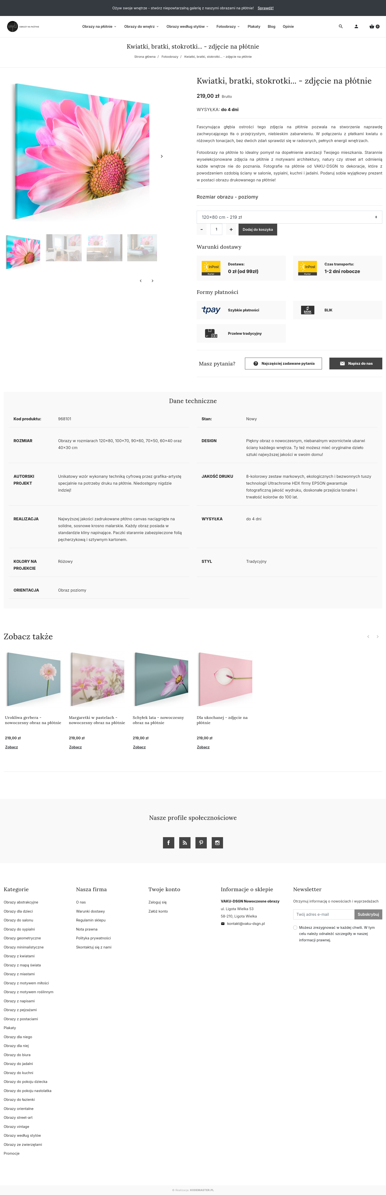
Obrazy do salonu (18, 920)
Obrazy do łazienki (19, 1099)
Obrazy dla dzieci (18, 911)
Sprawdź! (266, 8)
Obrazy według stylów (22, 1135)
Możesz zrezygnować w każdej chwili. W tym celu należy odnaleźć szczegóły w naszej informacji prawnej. (337, 933)
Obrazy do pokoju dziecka (25, 1081)
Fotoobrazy (169, 56)
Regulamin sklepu (91, 920)
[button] (374, 26)
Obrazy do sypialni (19, 929)
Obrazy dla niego (18, 1037)
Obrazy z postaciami (21, 1019)
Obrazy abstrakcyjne (21, 902)
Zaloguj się (157, 902)
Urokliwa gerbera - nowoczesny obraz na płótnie (33, 720)
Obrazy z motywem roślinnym (28, 992)
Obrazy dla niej (16, 1046)
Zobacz (11, 747)
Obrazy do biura (17, 1055)
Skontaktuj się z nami (94, 947)
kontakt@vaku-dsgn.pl (243, 923)
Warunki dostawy (90, 911)
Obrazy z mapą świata (22, 965)
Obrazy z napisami (19, 1001)
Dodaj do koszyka (258, 229)
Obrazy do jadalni (18, 1064)
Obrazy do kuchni (18, 1073)
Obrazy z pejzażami (20, 1010)
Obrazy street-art (18, 1117)
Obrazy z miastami (19, 974)
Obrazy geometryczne (22, 938)
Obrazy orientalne (18, 1109)
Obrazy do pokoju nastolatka (27, 1091)
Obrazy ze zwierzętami (23, 1144)
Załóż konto (158, 911)
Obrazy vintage (16, 1126)
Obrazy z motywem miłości (26, 983)
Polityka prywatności (93, 938)
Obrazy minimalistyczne (24, 947)
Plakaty (10, 1028)
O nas (81, 902)
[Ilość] (216, 229)
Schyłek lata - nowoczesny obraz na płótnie (158, 720)
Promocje (11, 1153)
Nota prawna (86, 929)
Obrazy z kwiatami (19, 956)
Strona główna (145, 56)
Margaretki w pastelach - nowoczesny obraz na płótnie (97, 720)
